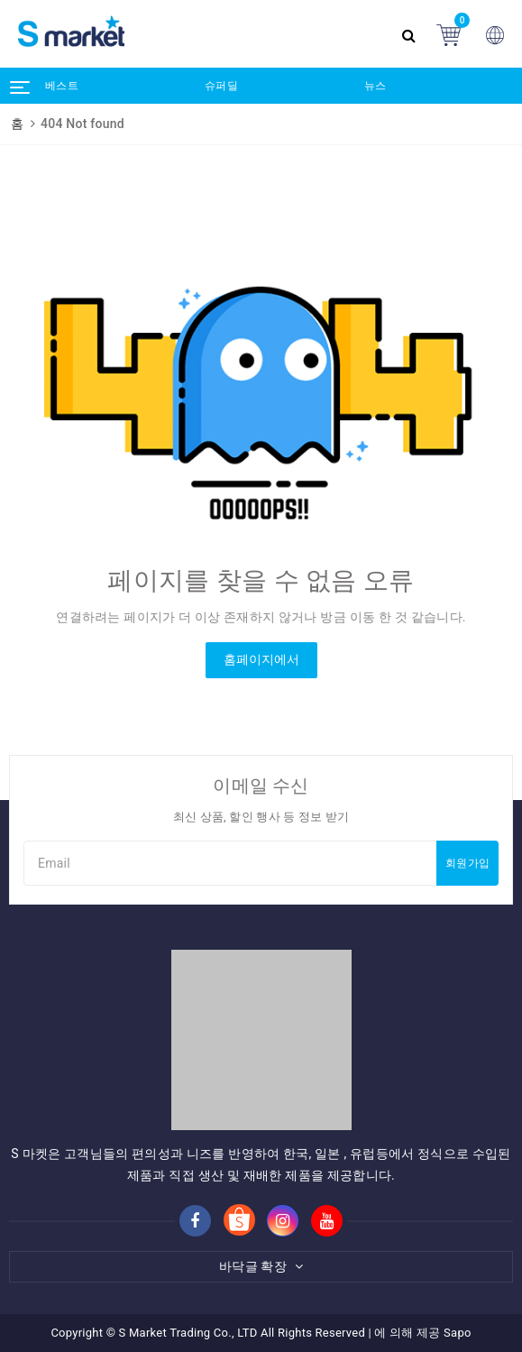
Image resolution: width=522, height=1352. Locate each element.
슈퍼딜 (221, 85)
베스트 (61, 85)
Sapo (458, 1332)
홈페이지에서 (261, 659)
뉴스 (375, 85)
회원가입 (467, 863)
